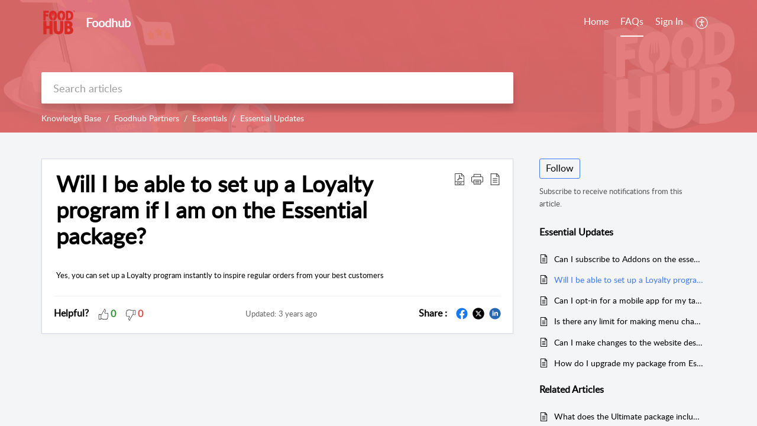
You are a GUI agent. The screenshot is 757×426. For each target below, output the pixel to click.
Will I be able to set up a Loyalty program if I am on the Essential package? (214, 209)
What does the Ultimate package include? (629, 416)
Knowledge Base (71, 118)
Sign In (669, 21)
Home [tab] (596, 21)
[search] (277, 88)
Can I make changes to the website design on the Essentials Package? (629, 342)
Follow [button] (560, 168)
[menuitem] (669, 22)
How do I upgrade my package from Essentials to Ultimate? (629, 363)
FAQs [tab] (631, 21)
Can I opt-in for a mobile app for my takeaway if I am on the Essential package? (629, 300)
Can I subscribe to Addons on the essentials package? (629, 258)
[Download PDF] (459, 178)
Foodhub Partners (146, 118)
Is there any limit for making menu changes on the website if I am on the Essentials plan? (629, 321)
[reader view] (495, 178)
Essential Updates (272, 118)
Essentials (209, 118)
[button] (477, 178)
